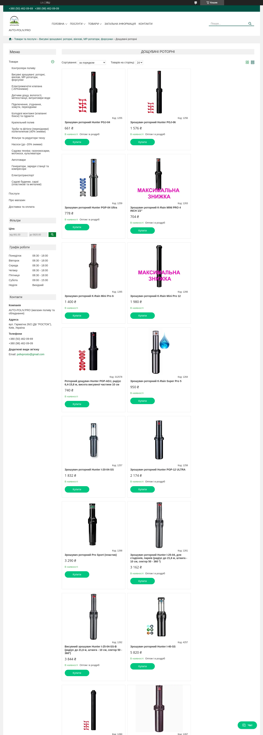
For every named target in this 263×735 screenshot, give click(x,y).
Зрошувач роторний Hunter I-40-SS (152, 476)
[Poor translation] (14, 680)
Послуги (76, 23)
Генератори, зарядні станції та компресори (30, 167)
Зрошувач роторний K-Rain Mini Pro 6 (154, 207)
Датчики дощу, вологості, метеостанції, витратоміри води (31, 96)
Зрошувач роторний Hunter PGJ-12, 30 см (221, 476)
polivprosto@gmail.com (30, 354)
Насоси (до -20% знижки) (27, 144)
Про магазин (17, 200)
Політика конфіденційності (173, 658)
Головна (58, 23)
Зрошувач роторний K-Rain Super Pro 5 (155, 296)
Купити (77, 142)
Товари (93, 23)
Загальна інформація (120, 23)
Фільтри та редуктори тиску (28, 137)
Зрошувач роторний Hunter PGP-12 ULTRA (92, 384)
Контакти (145, 23)
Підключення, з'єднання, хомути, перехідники (27, 105)
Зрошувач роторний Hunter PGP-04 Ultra (220, 122)
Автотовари (19, 159)
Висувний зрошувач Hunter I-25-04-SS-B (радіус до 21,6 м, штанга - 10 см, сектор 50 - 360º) (93, 479)
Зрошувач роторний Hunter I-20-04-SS (218, 296)
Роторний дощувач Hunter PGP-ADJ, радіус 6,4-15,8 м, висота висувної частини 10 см (93, 297)
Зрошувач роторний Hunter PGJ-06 (152, 122)
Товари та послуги (25, 39)
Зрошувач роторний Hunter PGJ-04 (87, 122)
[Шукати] (250, 23)
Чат (247, 725)
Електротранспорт (23, 175)
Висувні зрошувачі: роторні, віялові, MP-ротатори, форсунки (76, 39)
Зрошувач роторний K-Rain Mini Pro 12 (219, 207)
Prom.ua (149, 654)
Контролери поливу (23, 68)
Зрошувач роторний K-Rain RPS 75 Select (92, 568)
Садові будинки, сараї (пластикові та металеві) (27, 183)
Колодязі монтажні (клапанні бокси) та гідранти (29, 115)
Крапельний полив (23, 122)
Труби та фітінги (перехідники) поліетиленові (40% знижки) (30, 130)
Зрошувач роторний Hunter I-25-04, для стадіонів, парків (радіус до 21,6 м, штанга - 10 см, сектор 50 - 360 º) (222, 388)
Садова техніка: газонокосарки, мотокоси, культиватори (31, 152)
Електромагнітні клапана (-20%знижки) (27, 87)
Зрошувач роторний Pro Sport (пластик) (156, 384)
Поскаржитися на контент (144, 658)
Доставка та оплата (22, 206)
